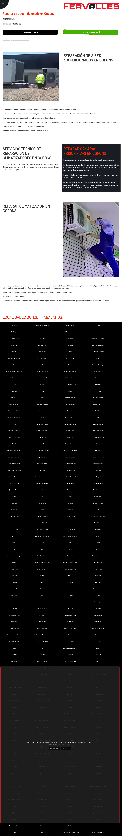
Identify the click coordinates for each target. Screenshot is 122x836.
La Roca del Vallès (42, 523)
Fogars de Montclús (42, 661)
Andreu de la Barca (42, 371)
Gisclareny (70, 654)
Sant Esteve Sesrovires (70, 450)
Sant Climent (98, 523)
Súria (42, 510)
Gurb (42, 648)
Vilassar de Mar (70, 332)
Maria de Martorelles (42, 529)
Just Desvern (98, 444)
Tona (98, 332)
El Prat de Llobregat (42, 635)
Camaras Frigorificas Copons (70, 832)
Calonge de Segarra (98, 345)
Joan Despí (42, 338)
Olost (70, 549)
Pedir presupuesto (30, 32)
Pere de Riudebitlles (42, 430)
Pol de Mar (70, 490)
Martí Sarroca (42, 437)
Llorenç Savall (42, 444)
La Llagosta (98, 477)
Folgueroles (14, 661)
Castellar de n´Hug (70, 615)
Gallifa (70, 826)
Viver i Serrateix (42, 569)
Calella (70, 351)
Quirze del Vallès (98, 483)
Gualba (98, 648)
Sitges (14, 542)
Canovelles (14, 345)
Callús (14, 351)
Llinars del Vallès (14, 516)
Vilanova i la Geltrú (14, 404)
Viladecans (70, 411)
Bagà (42, 391)
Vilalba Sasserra (42, 628)
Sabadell (98, 470)
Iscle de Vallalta (42, 358)
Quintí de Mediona (42, 490)
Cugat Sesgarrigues (14, 457)
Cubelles (98, 575)
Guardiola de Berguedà (70, 648)
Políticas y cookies (98, 832)
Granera (42, 654)
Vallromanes (98, 496)
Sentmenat (14, 595)
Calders (98, 417)
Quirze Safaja (70, 483)
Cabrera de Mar (98, 404)
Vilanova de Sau (14, 628)
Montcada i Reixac (42, 608)
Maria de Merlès (14, 569)
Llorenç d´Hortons (70, 444)
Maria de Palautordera (70, 562)
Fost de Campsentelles (42, 483)
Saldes (98, 510)
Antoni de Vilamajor (98, 365)
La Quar (70, 523)
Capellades (42, 384)
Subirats (70, 510)
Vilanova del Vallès (42, 404)
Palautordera (98, 450)
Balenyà (14, 391)
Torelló (14, 562)
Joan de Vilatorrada (98, 351)
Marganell (98, 621)
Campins (70, 345)
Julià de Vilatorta (70, 378)
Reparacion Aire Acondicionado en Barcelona (20, 39)
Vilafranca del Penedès (14, 411)
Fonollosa (98, 654)
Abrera (42, 582)
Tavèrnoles (98, 582)
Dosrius (70, 575)
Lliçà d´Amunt (14, 575)
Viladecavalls (42, 411)
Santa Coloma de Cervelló (42, 562)
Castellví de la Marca (42, 641)
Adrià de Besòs (98, 371)
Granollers (14, 654)
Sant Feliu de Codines (42, 450)
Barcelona (14, 325)
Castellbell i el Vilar (42, 424)
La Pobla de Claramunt (42, 477)
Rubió (98, 358)
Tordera (14, 582)
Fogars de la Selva (70, 661)
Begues (42, 826)
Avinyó (42, 417)
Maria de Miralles (98, 562)
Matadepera (98, 615)
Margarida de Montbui (70, 536)
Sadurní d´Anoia (70, 457)
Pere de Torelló (42, 378)
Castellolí (98, 641)
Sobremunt (98, 536)
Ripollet (70, 365)
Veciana (70, 496)
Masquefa (14, 621)
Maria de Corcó (70, 529)
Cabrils (70, 391)
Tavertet (70, 582)
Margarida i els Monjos (42, 536)
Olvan (42, 549)
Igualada (70, 608)
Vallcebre (70, 503)
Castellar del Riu (98, 424)
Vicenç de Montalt (70, 463)
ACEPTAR (66, 748)
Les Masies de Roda (70, 516)
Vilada (14, 496)
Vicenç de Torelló (42, 463)
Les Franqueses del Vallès (98, 516)
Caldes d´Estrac (70, 417)
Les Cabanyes (14, 523)
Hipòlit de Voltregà (70, 628)
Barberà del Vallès (70, 384)
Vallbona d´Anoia (98, 503)
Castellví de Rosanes (14, 641)
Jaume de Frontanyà (14, 358)
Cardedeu (98, 378)
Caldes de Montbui (98, 628)
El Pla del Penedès (14, 615)
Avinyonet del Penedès (14, 417)
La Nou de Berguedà (70, 477)
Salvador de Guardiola (42, 325)
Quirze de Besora (14, 490)
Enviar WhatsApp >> (90, 32)
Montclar (14, 608)
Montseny (42, 332)
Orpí (70, 542)
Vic (42, 496)
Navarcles (14, 397)
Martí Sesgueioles (14, 437)
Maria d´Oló (14, 536)
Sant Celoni (14, 529)
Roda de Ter (42, 365)
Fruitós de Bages (14, 483)
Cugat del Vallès (42, 457)
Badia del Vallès (70, 397)
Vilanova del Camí (70, 404)
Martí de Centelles (98, 437)
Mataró (42, 397)
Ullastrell (98, 529)
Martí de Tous (70, 437)
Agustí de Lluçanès (70, 371)
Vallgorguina (42, 503)
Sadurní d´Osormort (14, 477)
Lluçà (42, 832)
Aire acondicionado (6, 39)
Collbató (98, 608)
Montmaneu (14, 602)
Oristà (98, 542)
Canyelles (70, 338)
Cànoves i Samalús (98, 338)
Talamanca (42, 589)
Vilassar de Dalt (98, 397)
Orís (14, 549)
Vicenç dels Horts (14, 463)
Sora (98, 826)
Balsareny (98, 384)
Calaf (14, 424)
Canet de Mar (42, 345)
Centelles (98, 635)
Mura (98, 325)
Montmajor (42, 602)
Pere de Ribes (70, 430)
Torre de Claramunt (98, 556)
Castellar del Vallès (70, 424)
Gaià (42, 595)
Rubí (14, 365)
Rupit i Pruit (70, 358)
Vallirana (14, 503)
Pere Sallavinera (98, 490)
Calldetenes (42, 351)
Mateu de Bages (98, 430)
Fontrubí (70, 595)
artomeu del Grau (70, 470)
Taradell (14, 589)
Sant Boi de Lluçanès (14, 470)
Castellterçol (70, 641)
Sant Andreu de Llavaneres (14, 371)
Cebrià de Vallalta (98, 463)
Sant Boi (42, 470)
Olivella (98, 549)
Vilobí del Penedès (70, 569)
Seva (42, 542)
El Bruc (42, 575)
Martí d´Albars (14, 444)
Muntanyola (14, 332)
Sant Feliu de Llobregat (14, 450)
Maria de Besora (98, 589)
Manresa (98, 391)
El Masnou (42, 615)
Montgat (70, 602)
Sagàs (14, 832)
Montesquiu (98, 602)
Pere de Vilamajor (70, 325)
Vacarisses (14, 510)
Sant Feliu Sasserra (14, 430)
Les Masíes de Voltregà (42, 516)
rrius (14, 648)
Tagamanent (70, 589)
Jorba (98, 595)
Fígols (98, 661)
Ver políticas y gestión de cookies (60, 744)
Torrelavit (70, 556)
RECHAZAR (54, 748)
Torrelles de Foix (42, 556)
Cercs (70, 635)
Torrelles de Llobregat (14, 556)
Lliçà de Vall (98, 569)
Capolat (14, 384)
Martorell (70, 621)
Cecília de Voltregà (98, 457)
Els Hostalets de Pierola (14, 635)
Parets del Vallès (14, 826)
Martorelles (42, 621)
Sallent (14, 378)
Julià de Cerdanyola (14, 338)
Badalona (98, 411)
